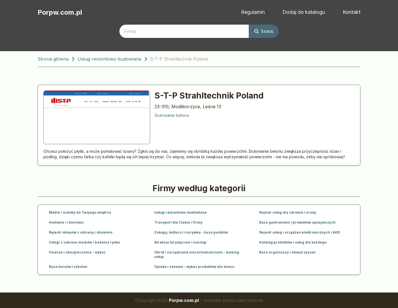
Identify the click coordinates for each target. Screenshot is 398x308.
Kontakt (351, 12)
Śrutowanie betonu (172, 115)
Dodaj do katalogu (303, 12)
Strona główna (53, 59)
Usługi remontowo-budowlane (109, 59)
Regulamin (253, 12)
